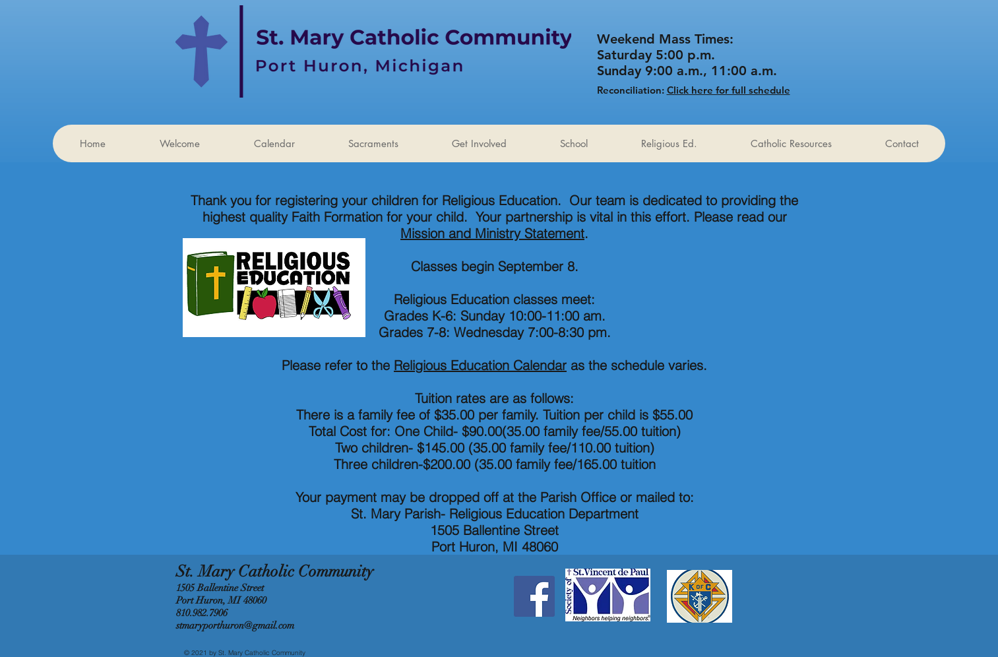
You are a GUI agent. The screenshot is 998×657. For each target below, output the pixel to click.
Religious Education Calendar (480, 365)
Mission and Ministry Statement (492, 233)
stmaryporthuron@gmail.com (235, 625)
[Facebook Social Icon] (534, 596)
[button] (479, 143)
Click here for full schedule (728, 90)
